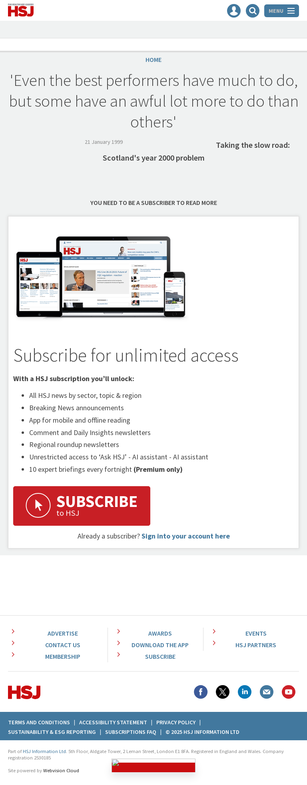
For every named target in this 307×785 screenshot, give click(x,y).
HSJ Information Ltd (44, 751)
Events (256, 633)
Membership (62, 656)
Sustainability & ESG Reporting (52, 731)
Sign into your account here (186, 536)
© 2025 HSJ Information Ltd (202, 731)
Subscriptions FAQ (130, 731)
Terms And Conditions (39, 722)
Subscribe (160, 656)
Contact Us (62, 645)
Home (153, 60)
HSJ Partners (255, 645)
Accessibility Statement (113, 722)
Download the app (160, 645)
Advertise (63, 633)
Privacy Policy (175, 722)
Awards (160, 633)
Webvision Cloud (61, 770)
